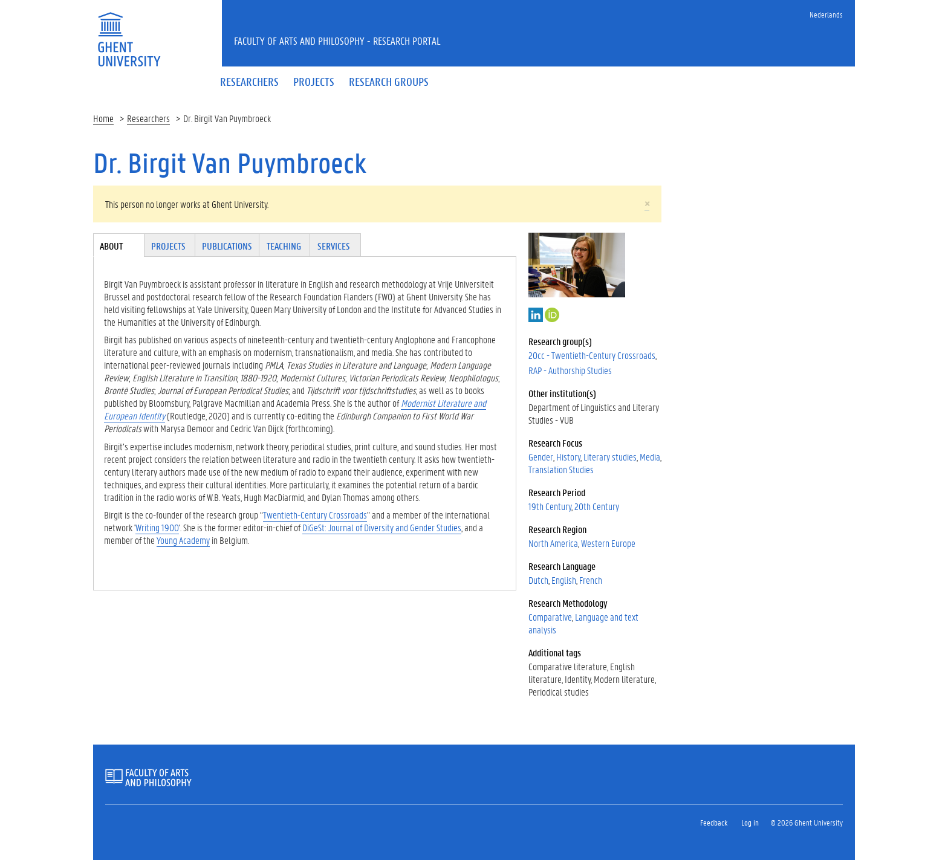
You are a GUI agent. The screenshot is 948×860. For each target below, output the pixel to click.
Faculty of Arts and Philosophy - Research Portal (337, 40)
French (590, 580)
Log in (750, 822)
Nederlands (826, 14)
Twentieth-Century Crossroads (315, 514)
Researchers (148, 118)
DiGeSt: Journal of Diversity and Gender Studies (381, 527)
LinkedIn (535, 315)
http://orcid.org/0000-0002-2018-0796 (552, 315)
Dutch (538, 580)
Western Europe (608, 543)
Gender (540, 456)
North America (553, 543)
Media (650, 456)
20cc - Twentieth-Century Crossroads (591, 355)
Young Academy (183, 540)
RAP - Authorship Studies (570, 370)
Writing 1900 (157, 527)
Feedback (713, 822)
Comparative (550, 616)
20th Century (596, 506)
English (563, 580)
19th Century (549, 506)
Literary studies (610, 456)
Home (103, 118)
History (568, 456)
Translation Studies (561, 469)
